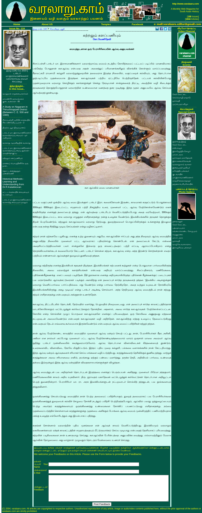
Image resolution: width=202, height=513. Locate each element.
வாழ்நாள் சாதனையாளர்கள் (15, 94)
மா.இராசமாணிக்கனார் (182, 177)
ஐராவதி (176, 101)
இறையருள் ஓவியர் (181, 168)
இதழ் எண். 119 (40, 29)
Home (16, 24)
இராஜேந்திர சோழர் (181, 151)
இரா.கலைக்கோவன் (181, 161)
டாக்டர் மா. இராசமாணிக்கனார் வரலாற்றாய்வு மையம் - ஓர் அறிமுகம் (17, 135)
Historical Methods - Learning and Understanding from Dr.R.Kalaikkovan (13, 182)
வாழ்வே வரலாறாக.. (182, 244)
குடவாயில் (177, 174)
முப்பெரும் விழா (180, 104)
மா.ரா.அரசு (177, 154)
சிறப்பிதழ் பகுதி (57, 29)
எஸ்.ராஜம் (177, 148)
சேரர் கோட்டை (179, 94)
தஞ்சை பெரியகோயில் (182, 184)
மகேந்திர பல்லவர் (180, 171)
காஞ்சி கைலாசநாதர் (181, 181)
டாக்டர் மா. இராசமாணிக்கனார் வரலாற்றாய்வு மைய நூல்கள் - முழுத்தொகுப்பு (17, 150)
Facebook (137, 24)
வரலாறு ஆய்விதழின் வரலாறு (16, 143)
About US (47, 24)
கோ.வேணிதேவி (102, 39)
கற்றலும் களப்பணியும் (13, 158)
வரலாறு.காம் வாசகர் (182, 164)
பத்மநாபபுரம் (178, 228)
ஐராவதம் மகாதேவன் (182, 158)
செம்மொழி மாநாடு (181, 97)
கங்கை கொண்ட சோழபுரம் (184, 231)
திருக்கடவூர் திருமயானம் (14, 128)
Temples (106, 24)
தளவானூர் (177, 221)
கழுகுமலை (177, 234)
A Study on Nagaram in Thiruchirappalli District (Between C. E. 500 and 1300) (15, 110)
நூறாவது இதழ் (179, 141)
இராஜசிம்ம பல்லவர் (182, 247)
